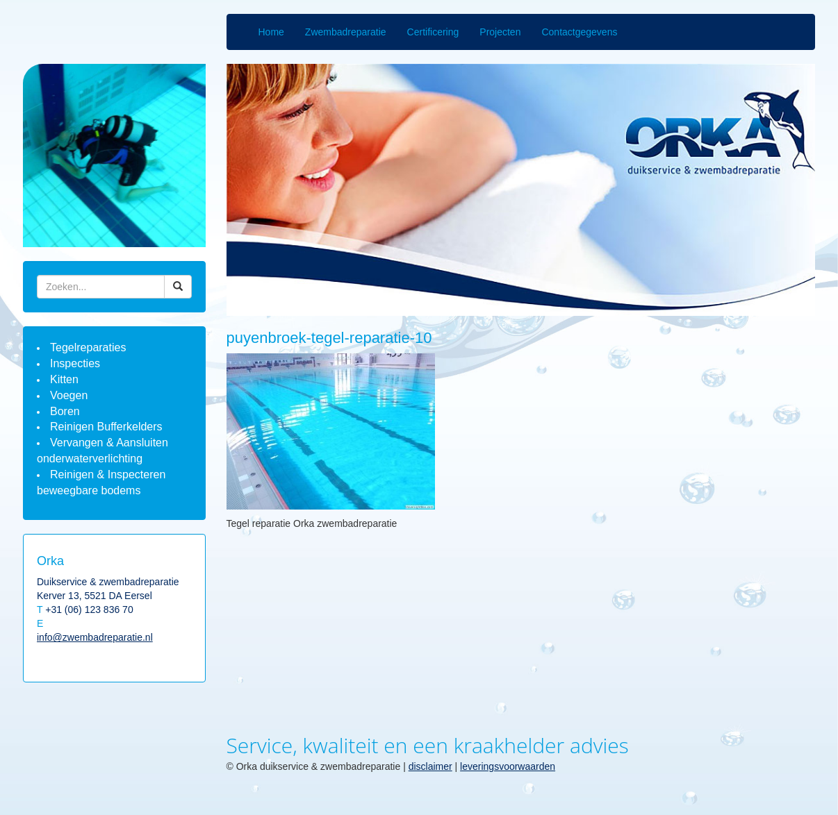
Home (271, 31)
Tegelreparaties (88, 347)
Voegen (69, 395)
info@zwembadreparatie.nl (95, 637)
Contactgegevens (579, 31)
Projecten (499, 31)
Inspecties (75, 363)
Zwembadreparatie (345, 31)
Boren (65, 411)
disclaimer (430, 766)
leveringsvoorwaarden (507, 766)
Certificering (433, 31)
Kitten (64, 379)
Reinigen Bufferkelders (106, 426)
